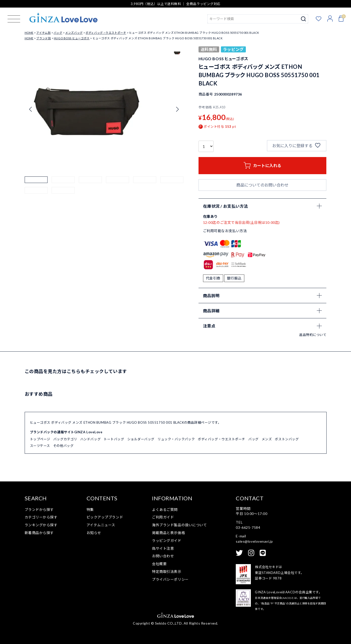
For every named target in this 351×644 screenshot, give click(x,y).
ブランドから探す (39, 509)
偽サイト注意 (163, 548)
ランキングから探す (41, 525)
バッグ (58, 32)
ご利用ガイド (163, 517)
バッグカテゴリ (65, 439)
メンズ (267, 439)
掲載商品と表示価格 (168, 533)
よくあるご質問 (165, 509)
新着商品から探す (39, 533)
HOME (29, 32)
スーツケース (40, 446)
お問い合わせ (163, 556)
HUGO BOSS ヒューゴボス (72, 38)
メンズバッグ (74, 32)
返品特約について (312, 335)
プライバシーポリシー (170, 579)
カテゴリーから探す (41, 517)
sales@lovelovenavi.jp (254, 541)
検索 (303, 19)
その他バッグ (63, 446)
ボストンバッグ (287, 439)
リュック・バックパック (176, 439)
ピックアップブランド (105, 517)
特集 (90, 509)
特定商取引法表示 (166, 571)
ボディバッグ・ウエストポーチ (106, 32)
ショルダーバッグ (140, 439)
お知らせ (94, 533)
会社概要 (159, 564)
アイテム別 (43, 32)
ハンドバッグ (90, 439)
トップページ (40, 439)
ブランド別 (43, 38)
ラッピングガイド (166, 540)
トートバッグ (114, 439)
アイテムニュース (101, 525)
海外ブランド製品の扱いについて (179, 525)
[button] (36, 188)
